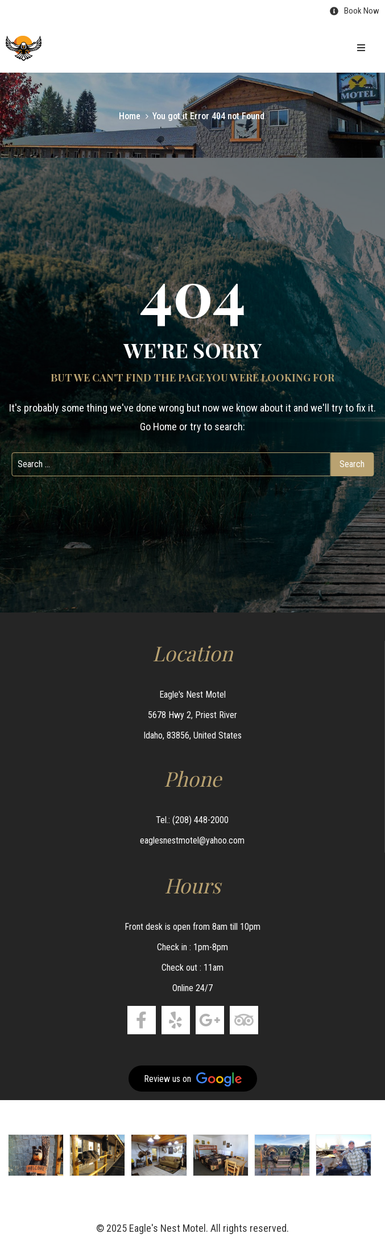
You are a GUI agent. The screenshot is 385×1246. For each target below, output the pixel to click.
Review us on (193, 1079)
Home (129, 116)
